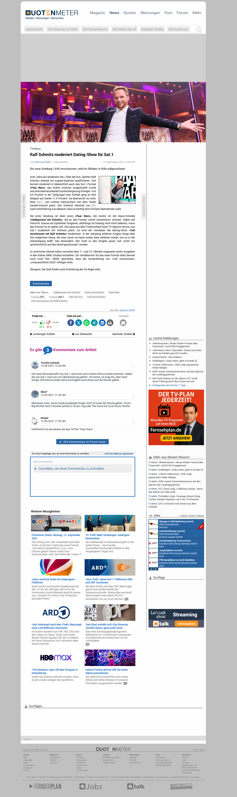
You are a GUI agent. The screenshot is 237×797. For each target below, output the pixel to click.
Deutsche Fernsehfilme (179, 777)
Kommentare (41, 283)
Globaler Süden (152, 29)
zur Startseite (82, 334)
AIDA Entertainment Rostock (176, 524)
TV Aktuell (41, 777)
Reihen (53, 760)
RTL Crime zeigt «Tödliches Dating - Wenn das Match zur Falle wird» (175, 490)
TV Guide (114, 777)
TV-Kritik (132, 760)
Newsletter (28, 760)
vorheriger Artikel (42, 334)
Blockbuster (124, 777)
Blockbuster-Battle (163, 765)
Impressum (187, 772)
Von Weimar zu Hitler (63, 29)
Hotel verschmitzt (94, 292)
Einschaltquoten (102, 777)
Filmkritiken (68, 777)
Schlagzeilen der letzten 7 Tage (169, 385)
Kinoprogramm (162, 777)
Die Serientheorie (95, 29)
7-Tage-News (29, 765)
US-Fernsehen (82, 770)
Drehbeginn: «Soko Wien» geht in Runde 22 (174, 360)
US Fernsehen (79, 777)
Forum (182, 12)
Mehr (196, 12)
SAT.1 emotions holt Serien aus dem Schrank (172, 505)
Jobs (184, 760)
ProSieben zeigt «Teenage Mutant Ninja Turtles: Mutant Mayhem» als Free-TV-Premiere (174, 498)
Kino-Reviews (135, 762)
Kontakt (185, 762)
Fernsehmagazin (54, 777)
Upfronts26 (34, 29)
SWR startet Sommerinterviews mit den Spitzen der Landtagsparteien (177, 373)
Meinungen (150, 12)
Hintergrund (55, 757)
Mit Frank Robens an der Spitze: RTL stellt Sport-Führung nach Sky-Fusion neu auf (174, 380)
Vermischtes (81, 760)
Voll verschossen (96, 296)
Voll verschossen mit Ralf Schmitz (49, 300)
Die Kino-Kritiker (162, 760)
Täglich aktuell (109, 762)
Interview (54, 762)
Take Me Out (75, 296)
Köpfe (78, 768)
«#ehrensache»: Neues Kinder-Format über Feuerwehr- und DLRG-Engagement (174, 345)
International (81, 765)
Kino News (31, 777)
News (114, 12)
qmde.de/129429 (127, 310)
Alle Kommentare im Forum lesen (82, 442)
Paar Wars (114, 292)
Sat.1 (40, 202)
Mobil (26, 762)
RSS (25, 757)
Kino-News (160, 757)
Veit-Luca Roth (42, 161)
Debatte (132, 757)
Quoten (129, 12)
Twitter (26, 770)
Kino (168, 12)
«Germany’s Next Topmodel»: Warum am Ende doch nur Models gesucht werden (176, 351)
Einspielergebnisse (164, 762)
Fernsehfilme (135, 777)
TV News (90, 777)
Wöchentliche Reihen (112, 757)
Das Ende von (178, 29)
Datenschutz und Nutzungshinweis (189, 766)
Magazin (97, 12)
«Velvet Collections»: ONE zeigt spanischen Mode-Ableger (175, 366)
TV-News (80, 757)
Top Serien (195, 777)
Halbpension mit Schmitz (67, 292)
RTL (93, 205)
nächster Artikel (123, 334)
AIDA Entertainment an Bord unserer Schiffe (167, 533)
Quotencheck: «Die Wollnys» (167, 357)
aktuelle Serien (149, 777)
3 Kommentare (60, 161)
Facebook (28, 768)
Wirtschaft (80, 762)
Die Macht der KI (124, 29)
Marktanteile (108, 760)
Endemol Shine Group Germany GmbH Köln (173, 543)
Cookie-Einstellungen (191, 770)
